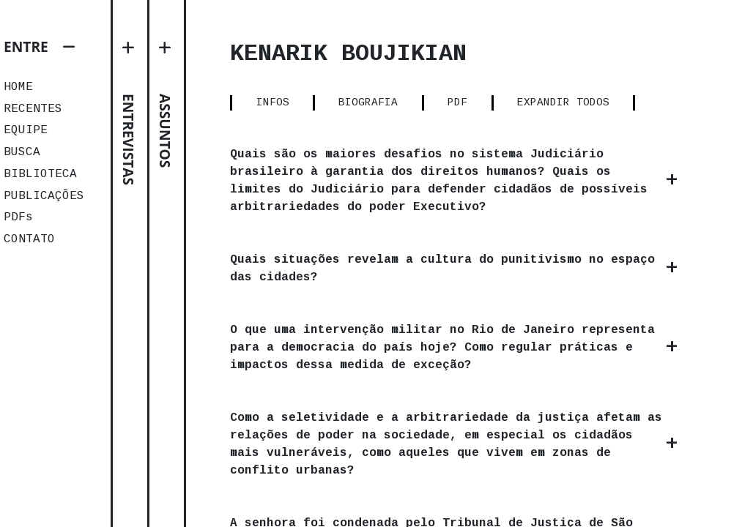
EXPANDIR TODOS (563, 102)
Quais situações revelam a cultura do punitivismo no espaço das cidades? (442, 268)
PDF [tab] (457, 102)
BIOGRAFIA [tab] (368, 102)
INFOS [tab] (272, 102)
